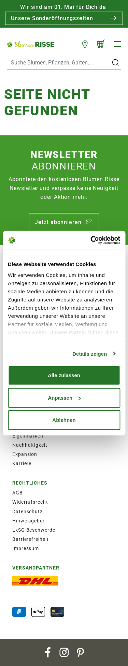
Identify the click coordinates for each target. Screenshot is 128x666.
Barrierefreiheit (30, 539)
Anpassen (64, 397)
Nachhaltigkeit (29, 445)
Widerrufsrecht (30, 502)
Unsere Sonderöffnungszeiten (52, 18)
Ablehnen (63, 420)
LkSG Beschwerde (33, 530)
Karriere (21, 463)
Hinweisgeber (28, 520)
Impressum (25, 548)
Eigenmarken (27, 436)
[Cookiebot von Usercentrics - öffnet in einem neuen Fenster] (91, 240)
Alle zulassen (64, 375)
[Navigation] (117, 44)
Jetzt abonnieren (58, 222)
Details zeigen (89, 353)
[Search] (59, 63)
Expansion (24, 454)
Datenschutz (27, 511)
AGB (17, 492)
